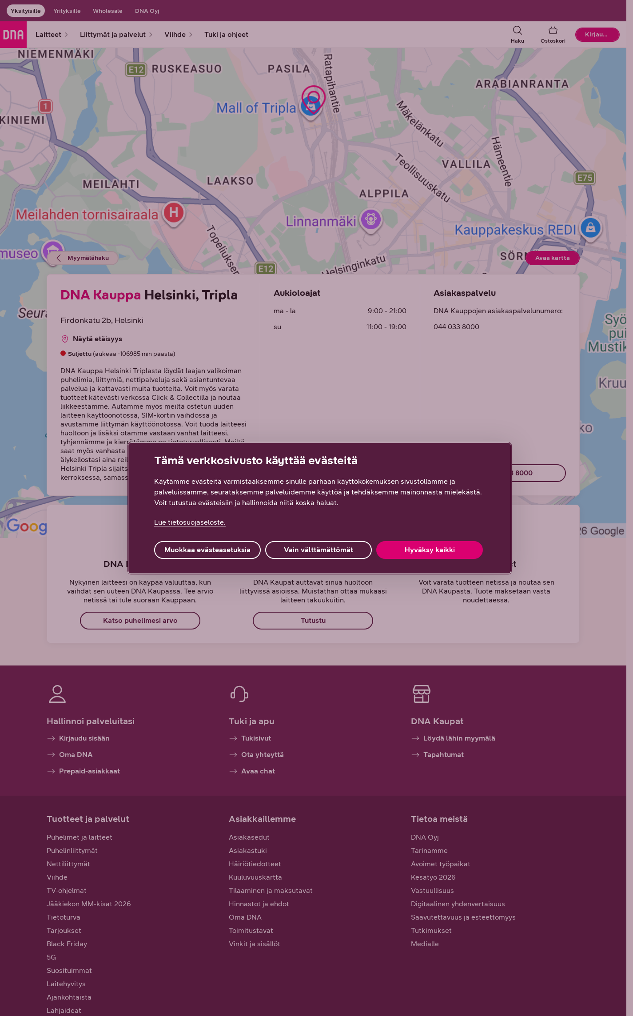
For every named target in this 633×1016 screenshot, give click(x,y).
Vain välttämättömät (318, 550)
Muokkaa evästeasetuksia (207, 550)
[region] (319, 508)
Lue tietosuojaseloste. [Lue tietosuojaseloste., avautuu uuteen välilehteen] (190, 522)
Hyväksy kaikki (430, 550)
